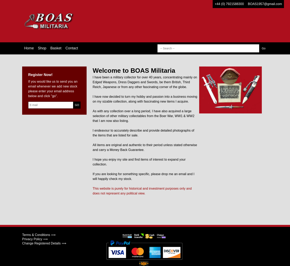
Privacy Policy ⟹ (35, 239)
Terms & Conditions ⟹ (39, 235)
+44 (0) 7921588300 (229, 4)
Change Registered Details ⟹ (44, 243)
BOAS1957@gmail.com (265, 4)
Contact (71, 48)
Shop (42, 48)
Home (29, 48)
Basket (55, 48)
